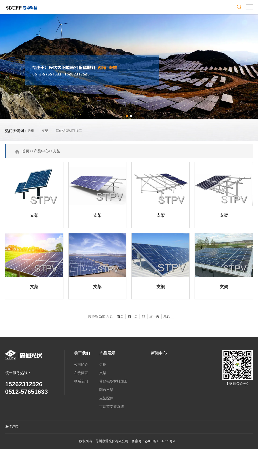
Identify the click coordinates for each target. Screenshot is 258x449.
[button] (127, 116)
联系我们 (81, 381)
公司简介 (81, 364)
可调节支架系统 (111, 407)
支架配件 (106, 398)
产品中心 (41, 151)
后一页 (154, 316)
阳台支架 (106, 390)
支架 (45, 130)
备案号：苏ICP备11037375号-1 (154, 441)
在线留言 (81, 373)
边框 (31, 130)
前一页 (133, 316)
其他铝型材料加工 (69, 130)
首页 (25, 151)
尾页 (166, 316)
